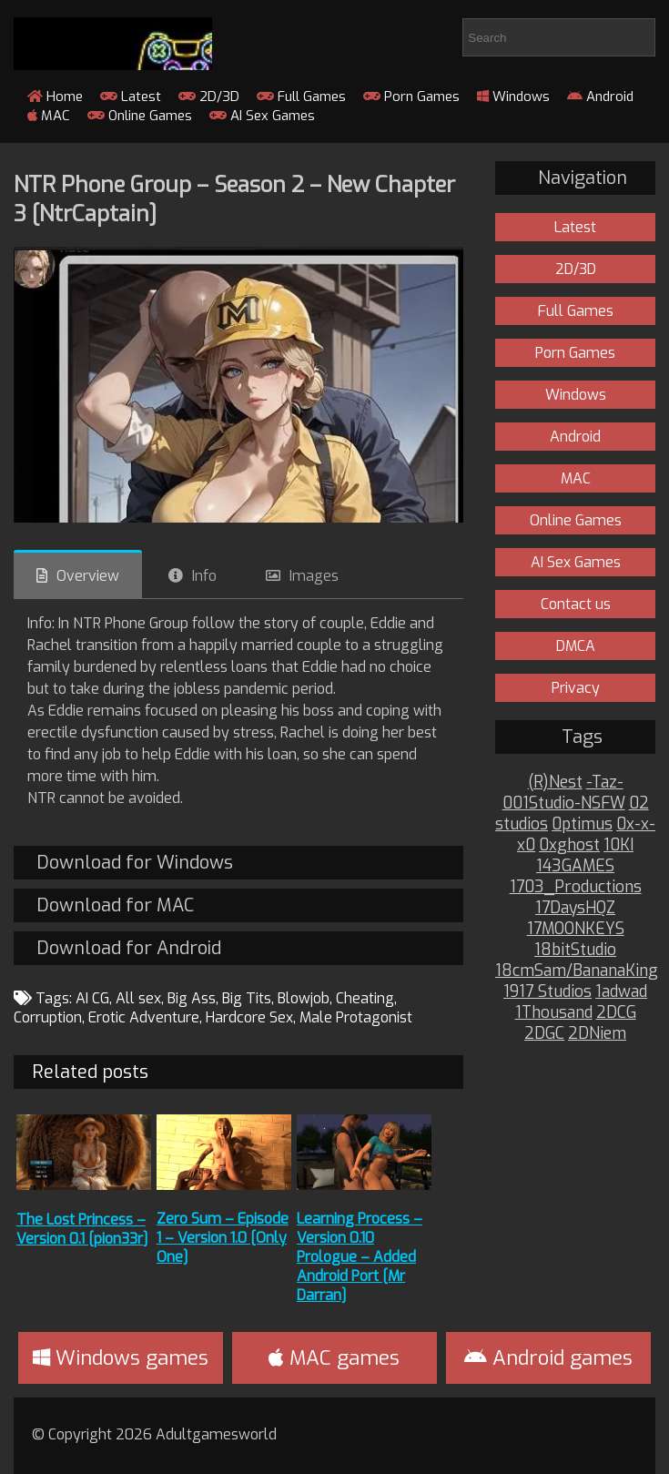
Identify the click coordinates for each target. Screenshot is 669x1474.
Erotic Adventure (143, 1017)
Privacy (576, 687)
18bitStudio (575, 950)
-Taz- (604, 782)
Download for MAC (115, 905)
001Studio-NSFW (563, 803)
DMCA (575, 646)
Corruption (48, 1017)
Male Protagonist (355, 1017)
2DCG (616, 1012)
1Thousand (554, 1012)
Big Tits (246, 998)
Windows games (120, 1358)
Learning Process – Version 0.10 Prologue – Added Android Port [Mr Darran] (359, 1257)
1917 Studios (547, 991)
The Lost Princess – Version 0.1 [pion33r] (82, 1229)
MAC (48, 116)
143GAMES (575, 866)
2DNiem (597, 1033)
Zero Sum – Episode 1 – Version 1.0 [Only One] (223, 1237)
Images (314, 575)
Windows (513, 96)
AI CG (92, 998)
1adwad (621, 991)
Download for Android (128, 948)
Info (204, 575)
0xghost (569, 845)
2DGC (544, 1033)
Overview (87, 575)
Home (55, 96)
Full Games (301, 96)
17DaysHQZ (575, 908)
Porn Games (411, 96)
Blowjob (303, 998)
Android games (548, 1358)
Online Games (139, 116)
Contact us (576, 604)
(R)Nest (555, 782)
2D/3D (208, 96)
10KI (618, 845)
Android (600, 96)
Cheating (365, 998)
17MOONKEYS (575, 929)
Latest (130, 96)
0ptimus (582, 824)
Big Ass (191, 998)
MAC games (334, 1358)
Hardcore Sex (249, 1017)
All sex (138, 998)
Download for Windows (134, 862)
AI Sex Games (262, 116)
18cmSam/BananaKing (576, 971)
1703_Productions (576, 887)
